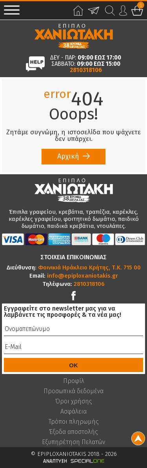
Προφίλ (73, 381)
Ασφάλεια (73, 411)
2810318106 (86, 70)
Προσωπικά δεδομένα (73, 391)
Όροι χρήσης (73, 401)
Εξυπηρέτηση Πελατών (73, 442)
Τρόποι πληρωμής (74, 422)
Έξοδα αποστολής (73, 432)
